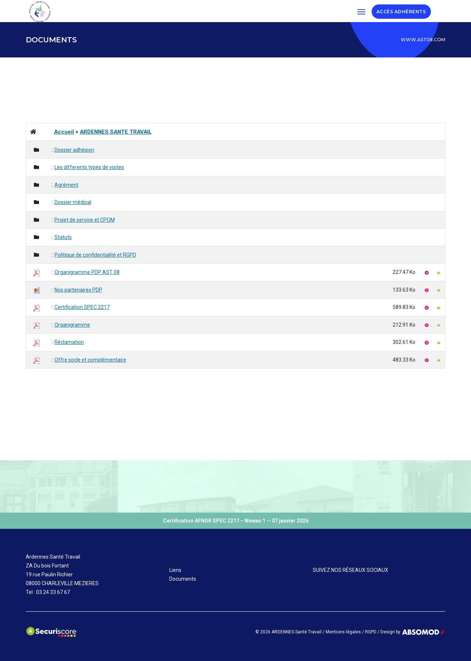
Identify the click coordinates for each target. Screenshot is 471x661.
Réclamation (69, 342)
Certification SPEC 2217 (82, 307)
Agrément (66, 185)
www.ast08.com (423, 39)
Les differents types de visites (89, 167)
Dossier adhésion (74, 150)
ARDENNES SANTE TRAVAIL (116, 132)
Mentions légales (343, 631)
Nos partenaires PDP (78, 290)
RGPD (370, 631)
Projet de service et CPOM (84, 220)
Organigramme (72, 325)
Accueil (64, 132)
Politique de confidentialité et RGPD (95, 255)
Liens (175, 570)
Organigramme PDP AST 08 (87, 272)
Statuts (63, 237)
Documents (182, 579)
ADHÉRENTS (411, 11)
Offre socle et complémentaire (90, 360)
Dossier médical (72, 202)
